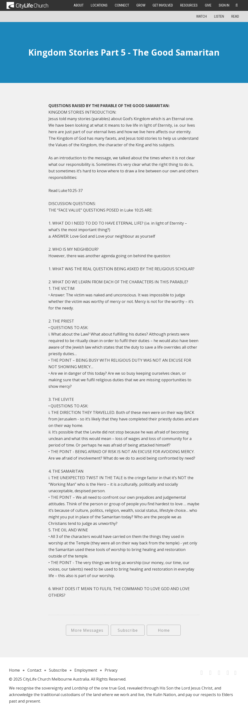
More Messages (87, 630)
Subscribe (128, 630)
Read (235, 16)
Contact (34, 670)
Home (164, 630)
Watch (201, 16)
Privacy (111, 670)
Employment (85, 670)
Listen (219, 16)
